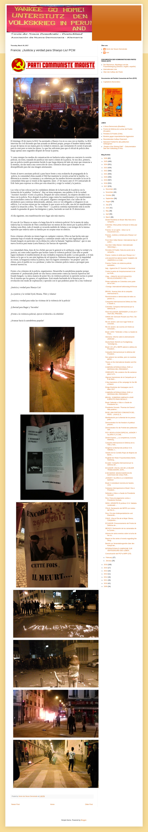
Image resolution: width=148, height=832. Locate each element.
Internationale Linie (110, 69)
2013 (106, 574)
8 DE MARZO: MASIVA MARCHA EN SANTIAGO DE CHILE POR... (118, 474)
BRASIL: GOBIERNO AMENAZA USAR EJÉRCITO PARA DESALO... (119, 398)
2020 (106, 177)
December (110, 189)
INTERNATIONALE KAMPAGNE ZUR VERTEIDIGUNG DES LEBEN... (118, 549)
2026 (106, 158)
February (109, 557)
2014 (106, 571)
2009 (106, 586)
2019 (106, 180)
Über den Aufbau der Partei (113, 72)
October (109, 195)
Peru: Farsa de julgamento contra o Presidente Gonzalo (117, 499)
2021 (106, 174)
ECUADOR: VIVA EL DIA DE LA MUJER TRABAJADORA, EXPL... (119, 469)
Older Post (89, 804)
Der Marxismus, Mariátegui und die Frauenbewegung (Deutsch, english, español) (119, 65)
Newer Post (15, 804)
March (108, 217)
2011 (106, 580)
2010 (106, 583)
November (110, 192)
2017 (106, 186)
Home (52, 804)
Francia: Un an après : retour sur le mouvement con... (117, 231)
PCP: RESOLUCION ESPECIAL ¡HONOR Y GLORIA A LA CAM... (121, 433)
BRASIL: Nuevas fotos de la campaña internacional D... (118, 292)
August (108, 201)
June (108, 208)
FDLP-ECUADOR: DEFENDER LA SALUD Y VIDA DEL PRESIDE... (121, 313)
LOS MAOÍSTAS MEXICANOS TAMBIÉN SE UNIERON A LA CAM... (121, 259)
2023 (106, 168)
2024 (106, 164)
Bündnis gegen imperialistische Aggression (118, 136)
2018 (106, 183)
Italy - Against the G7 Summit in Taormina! (120, 268)
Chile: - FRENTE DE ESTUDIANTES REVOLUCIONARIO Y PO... (118, 277)
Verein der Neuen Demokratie (116, 49)
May (107, 211)
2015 (106, 568)
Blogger (83, 820)
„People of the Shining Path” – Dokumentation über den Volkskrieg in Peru (119, 147)
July (107, 205)
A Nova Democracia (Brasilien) (114, 126)
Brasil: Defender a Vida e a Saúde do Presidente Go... (118, 403)
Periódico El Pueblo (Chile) (112, 134)
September (110, 198)
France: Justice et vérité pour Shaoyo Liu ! (120, 255)
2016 (106, 565)
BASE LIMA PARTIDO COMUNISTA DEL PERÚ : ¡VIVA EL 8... (119, 413)
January (109, 561)
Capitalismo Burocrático (111, 82)
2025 (106, 161)
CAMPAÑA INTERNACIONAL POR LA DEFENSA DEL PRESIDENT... (119, 368)
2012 (106, 577)
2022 (106, 171)
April (107, 214)
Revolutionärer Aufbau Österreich (115, 139)
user (107, 52)
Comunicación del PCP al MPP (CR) (118, 554)
